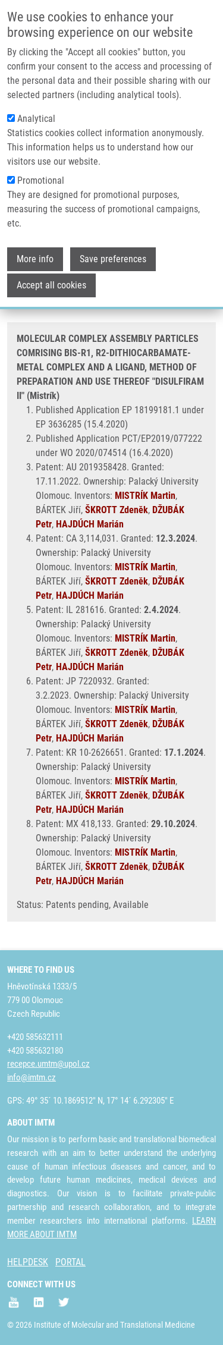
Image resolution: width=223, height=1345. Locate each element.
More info (35, 251)
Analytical (36, 111)
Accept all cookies (51, 277)
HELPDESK (27, 1262)
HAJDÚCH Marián (90, 524)
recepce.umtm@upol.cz (48, 1063)
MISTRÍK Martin (145, 495)
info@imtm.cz (31, 1077)
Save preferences (113, 251)
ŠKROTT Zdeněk (116, 510)
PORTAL (70, 1262)
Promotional (40, 172)
